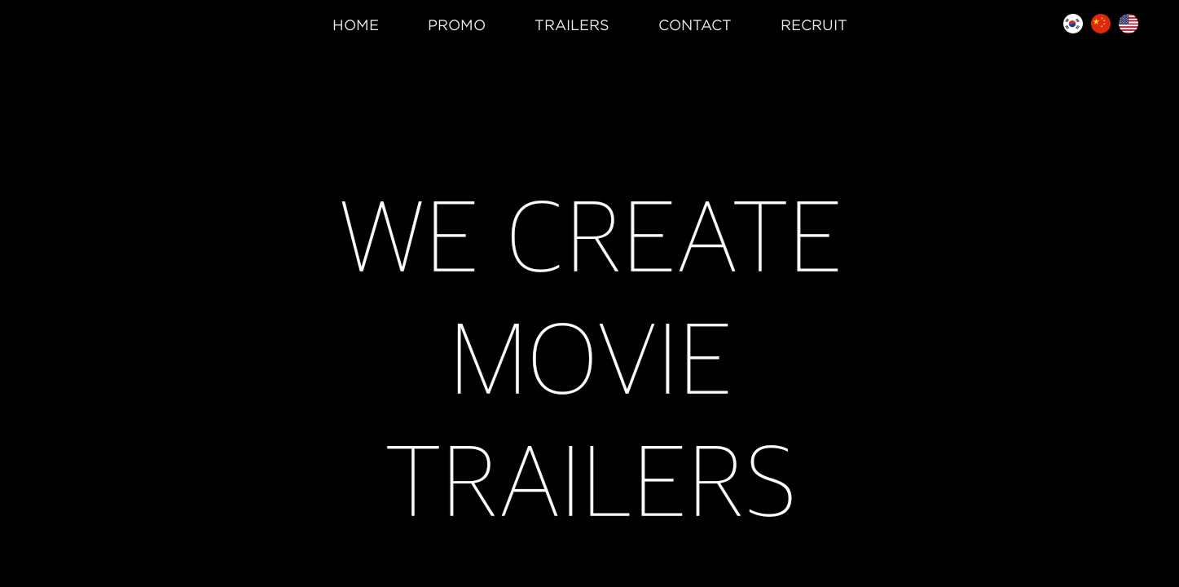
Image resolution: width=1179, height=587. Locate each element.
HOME (355, 25)
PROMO (457, 25)
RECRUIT (814, 25)
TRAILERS (572, 25)
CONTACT (695, 25)
